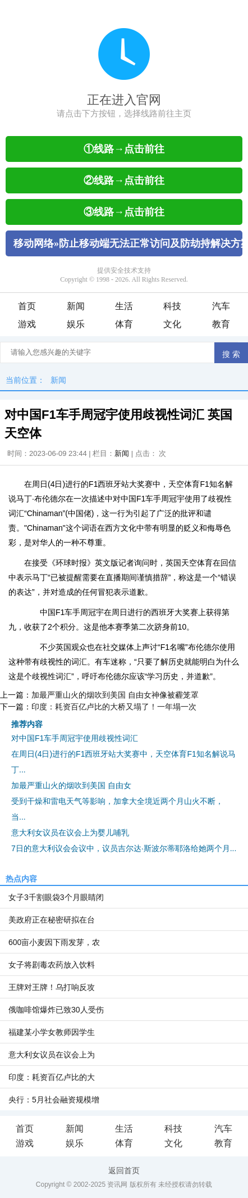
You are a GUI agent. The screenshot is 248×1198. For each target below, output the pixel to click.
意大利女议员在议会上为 (51, 1054)
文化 (172, 324)
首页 (27, 306)
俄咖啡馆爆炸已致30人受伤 (56, 1009)
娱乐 (76, 324)
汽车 (221, 306)
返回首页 (124, 1170)
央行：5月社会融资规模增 (53, 1099)
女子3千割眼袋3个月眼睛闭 (56, 897)
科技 (172, 306)
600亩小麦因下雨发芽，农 (54, 942)
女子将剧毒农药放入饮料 (51, 964)
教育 (221, 324)
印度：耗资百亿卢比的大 (51, 1077)
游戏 (27, 324)
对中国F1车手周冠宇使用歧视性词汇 (74, 738)
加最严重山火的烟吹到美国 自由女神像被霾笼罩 (115, 694)
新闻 (76, 306)
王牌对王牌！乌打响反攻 (51, 987)
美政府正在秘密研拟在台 (51, 919)
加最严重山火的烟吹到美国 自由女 (71, 785)
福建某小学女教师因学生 (51, 1032)
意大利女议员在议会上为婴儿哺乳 (70, 832)
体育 (124, 324)
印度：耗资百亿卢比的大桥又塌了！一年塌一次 (113, 706)
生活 (124, 306)
